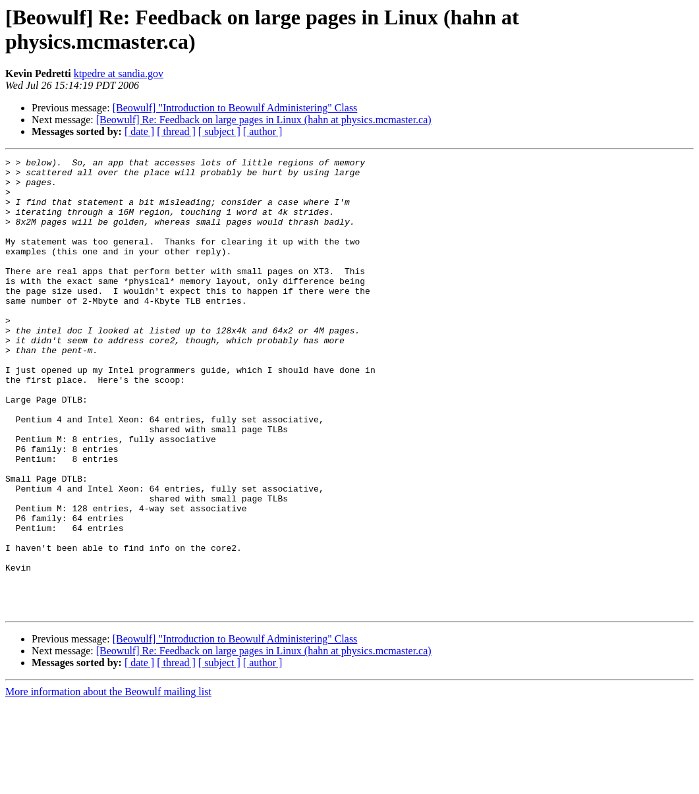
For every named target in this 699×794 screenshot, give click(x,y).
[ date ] (139, 131)
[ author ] (263, 131)
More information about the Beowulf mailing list (108, 782)
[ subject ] (219, 131)
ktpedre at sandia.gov (118, 73)
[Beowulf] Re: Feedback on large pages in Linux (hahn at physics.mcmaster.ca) (264, 119)
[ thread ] (176, 131)
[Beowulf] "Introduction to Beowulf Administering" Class (235, 107)
